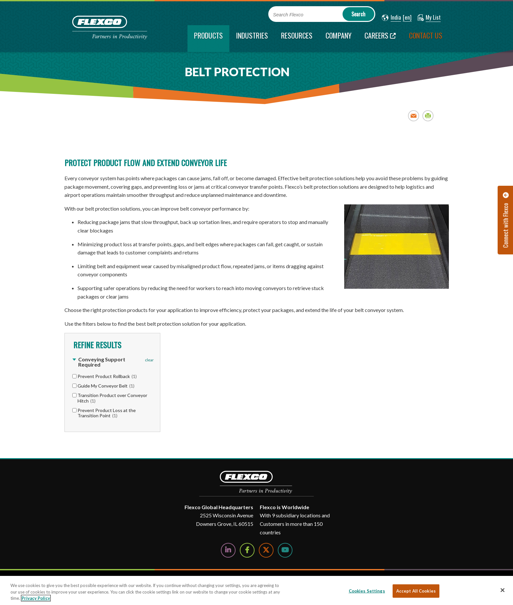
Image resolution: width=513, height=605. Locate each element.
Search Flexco (288, 14)
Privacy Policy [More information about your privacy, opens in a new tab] (36, 598)
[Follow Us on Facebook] (247, 550)
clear (149, 359)
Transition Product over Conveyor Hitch (112, 398)
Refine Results (96, 345)
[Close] (502, 590)
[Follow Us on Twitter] (266, 550)
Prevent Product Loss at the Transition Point (107, 413)
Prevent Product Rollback (107, 376)
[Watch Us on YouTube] (285, 550)
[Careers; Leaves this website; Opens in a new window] (380, 38)
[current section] (208, 38)
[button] (391, 18)
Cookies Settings (367, 590)
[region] (256, 590)
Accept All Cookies (416, 590)
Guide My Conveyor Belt (106, 386)
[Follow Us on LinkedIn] (228, 550)
